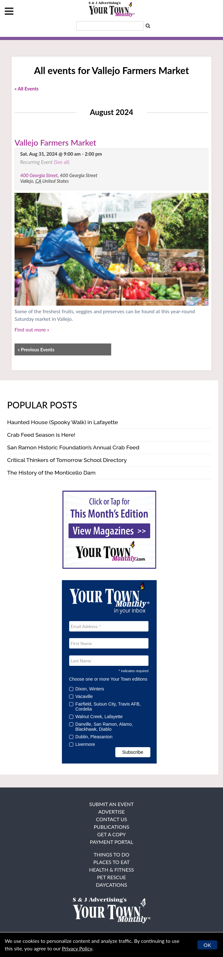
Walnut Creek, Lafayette (98, 716)
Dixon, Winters (88, 688)
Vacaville (83, 696)
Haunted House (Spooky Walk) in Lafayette (62, 422)
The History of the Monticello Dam (51, 472)
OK (207, 945)
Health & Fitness (111, 870)
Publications (111, 827)
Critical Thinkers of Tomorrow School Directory (67, 460)
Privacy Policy (77, 948)
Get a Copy (111, 834)
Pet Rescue (111, 877)
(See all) (61, 162)
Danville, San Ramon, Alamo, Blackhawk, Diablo (101, 727)
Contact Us (111, 819)
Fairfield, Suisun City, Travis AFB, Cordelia (105, 706)
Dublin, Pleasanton (93, 736)
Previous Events (36, 349)
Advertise (111, 812)
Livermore (84, 744)
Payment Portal (111, 842)
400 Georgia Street (39, 175)
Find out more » (32, 329)
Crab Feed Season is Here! (41, 434)
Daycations (111, 885)
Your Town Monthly (111, 9)
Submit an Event (111, 804)
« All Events (27, 88)
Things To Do (111, 854)
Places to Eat (111, 862)
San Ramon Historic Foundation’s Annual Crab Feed (73, 447)
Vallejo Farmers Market (55, 142)
